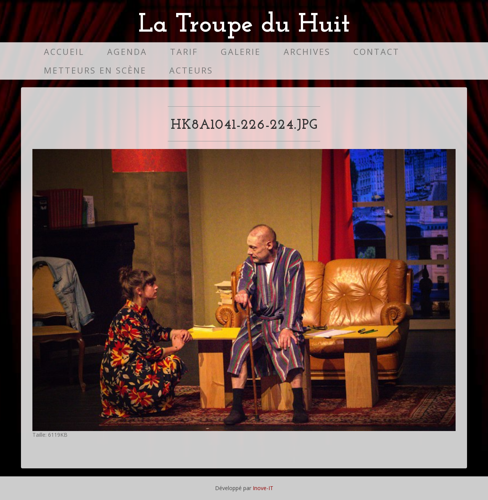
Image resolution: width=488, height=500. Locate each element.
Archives (307, 51)
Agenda (127, 51)
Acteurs (191, 70)
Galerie (241, 51)
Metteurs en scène (95, 70)
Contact (376, 51)
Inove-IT (263, 488)
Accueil (64, 51)
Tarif (184, 51)
